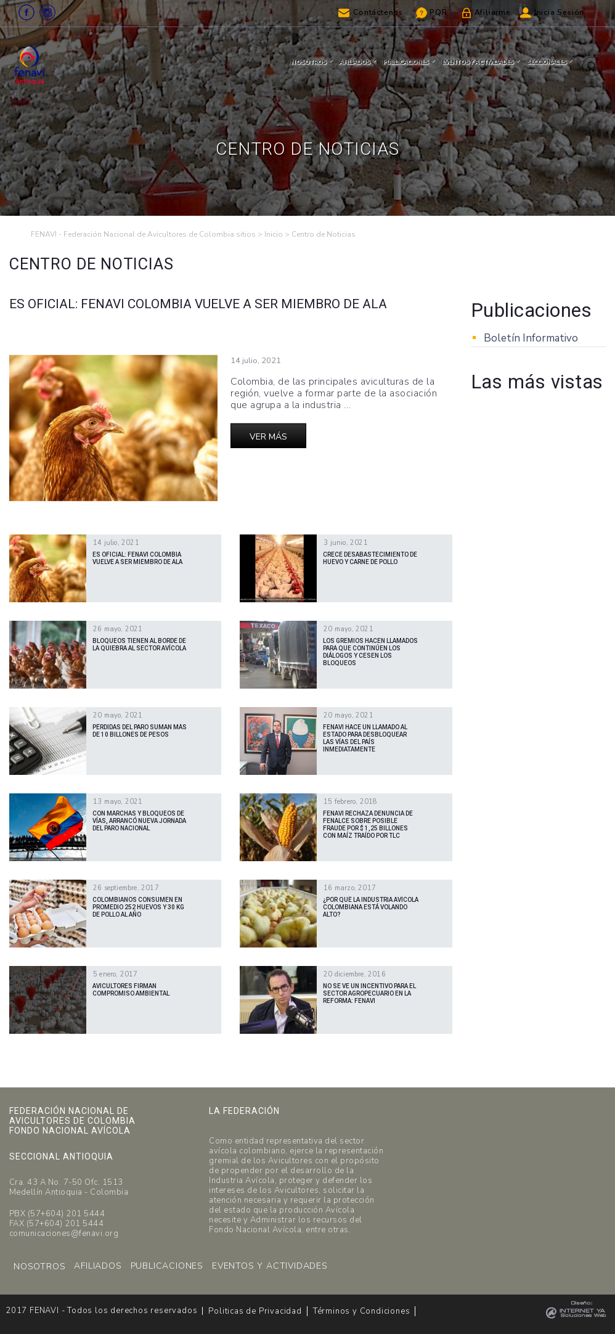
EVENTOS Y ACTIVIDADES (270, 1266)
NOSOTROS (39, 1266)
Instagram (47, 12)
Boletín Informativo (531, 338)
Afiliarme (492, 12)
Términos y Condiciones (361, 1311)
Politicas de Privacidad (254, 1311)
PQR (438, 12)
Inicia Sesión (559, 12)
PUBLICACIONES (167, 1266)
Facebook (26, 12)
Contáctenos (378, 12)
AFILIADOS (97, 1266)
